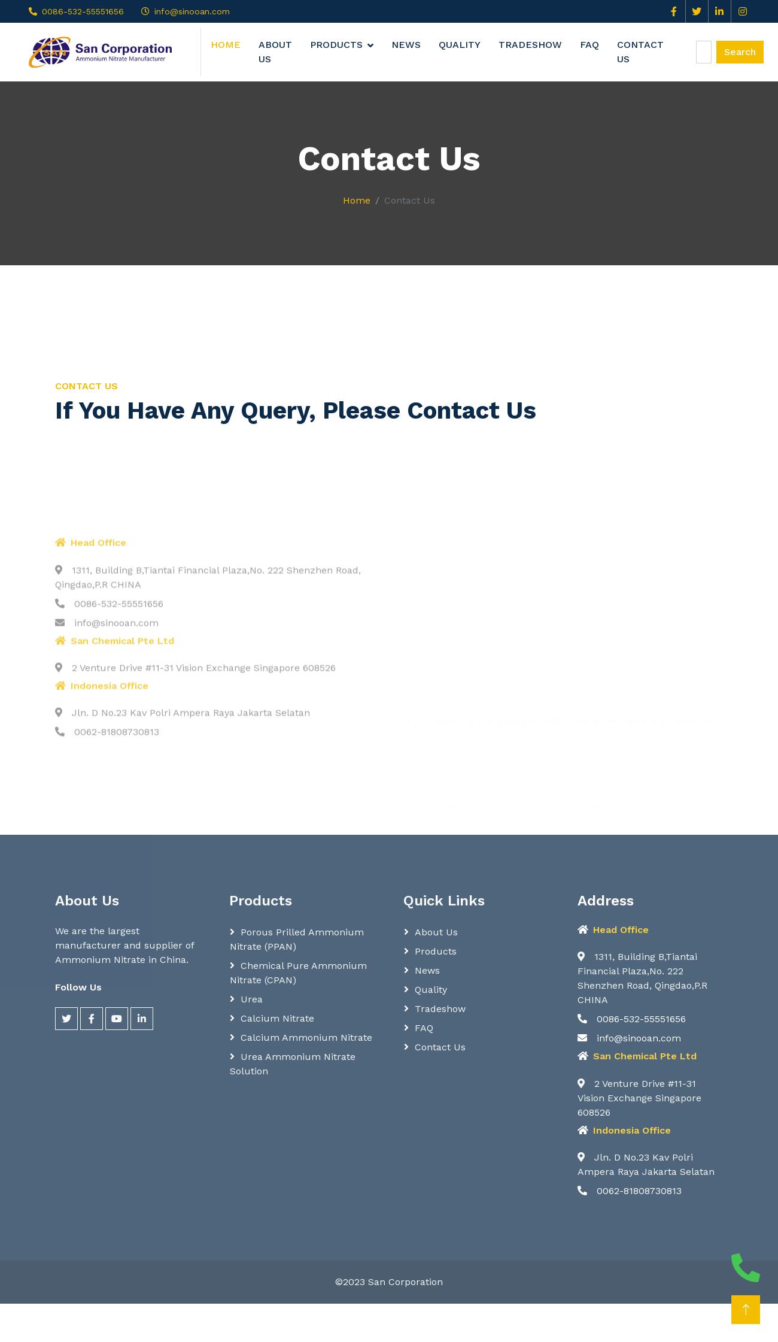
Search (740, 51)
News (406, 44)
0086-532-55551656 (83, 11)
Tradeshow (530, 44)
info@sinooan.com (192, 11)
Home (226, 44)
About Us (275, 52)
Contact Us (640, 52)
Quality (460, 44)
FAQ (589, 44)
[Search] (704, 52)
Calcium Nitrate (277, 1018)
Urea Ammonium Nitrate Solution (292, 1064)
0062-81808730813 (630, 1190)
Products (336, 44)
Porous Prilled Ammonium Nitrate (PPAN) (297, 939)
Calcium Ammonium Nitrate (306, 1037)
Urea (252, 999)
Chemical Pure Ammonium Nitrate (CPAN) (298, 973)
